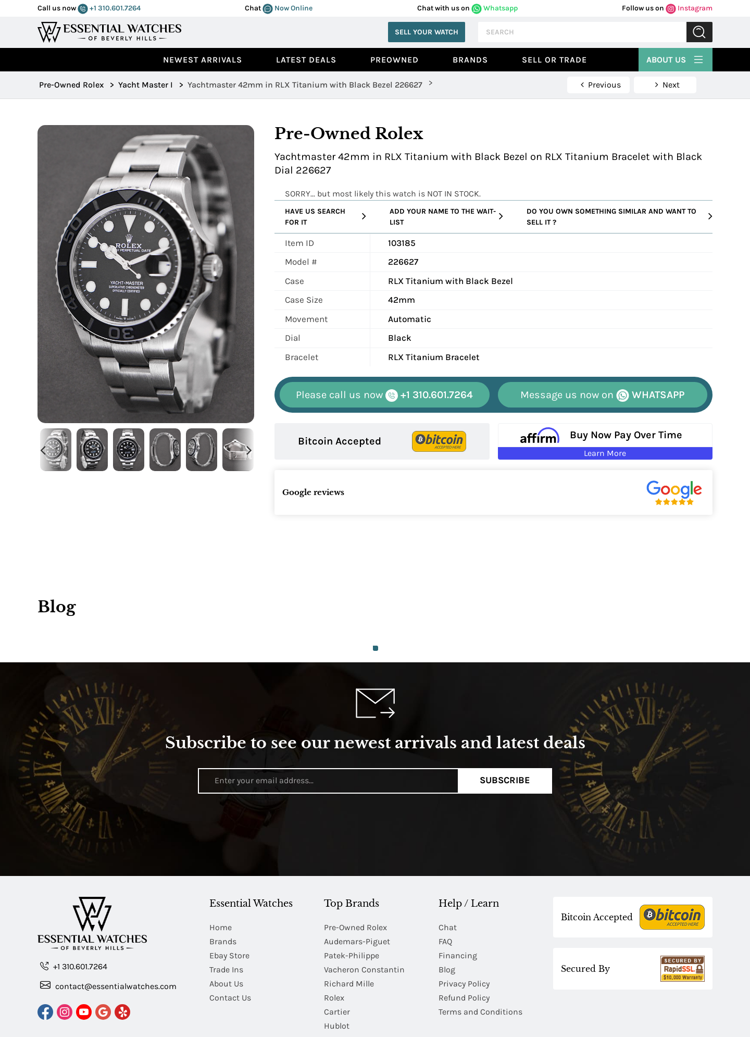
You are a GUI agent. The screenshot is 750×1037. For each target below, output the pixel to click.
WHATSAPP (602, 395)
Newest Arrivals (202, 60)
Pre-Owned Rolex (355, 887)
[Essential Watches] (109, 31)
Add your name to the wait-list (446, 217)
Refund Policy (464, 957)
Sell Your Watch (426, 32)
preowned (394, 60)
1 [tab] (375, 648)
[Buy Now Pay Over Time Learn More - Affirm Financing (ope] (605, 441)
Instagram (689, 8)
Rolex (334, 957)
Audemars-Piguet (357, 901)
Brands (470, 60)
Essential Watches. (141, 1025)
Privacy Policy (464, 943)
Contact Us (230, 957)
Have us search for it (325, 217)
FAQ (445, 901)
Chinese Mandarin (529, 1025)
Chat (448, 887)
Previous (42, 450)
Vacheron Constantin (364, 929)
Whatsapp (494, 8)
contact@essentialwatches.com (108, 945)
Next (249, 450)
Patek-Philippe (351, 915)
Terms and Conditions (480, 971)
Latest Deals (306, 60)
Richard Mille (349, 943)
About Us (675, 58)
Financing (458, 915)
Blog (447, 929)
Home (220, 887)
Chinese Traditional (617, 1025)
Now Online (287, 8)
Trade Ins (226, 929)
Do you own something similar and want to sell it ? (619, 217)
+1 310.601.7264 (109, 8)
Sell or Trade (554, 60)
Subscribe (505, 780)
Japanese (687, 1025)
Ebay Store (229, 915)
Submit (699, 32)
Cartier (337, 971)
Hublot (336, 985)
